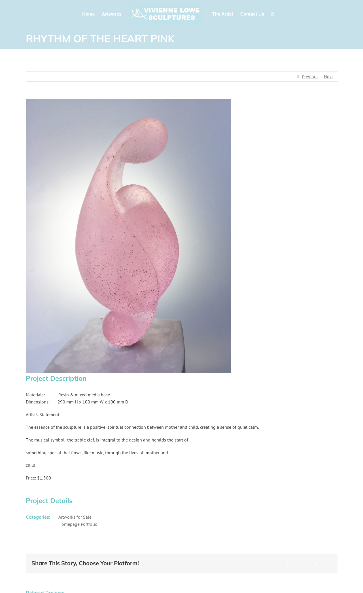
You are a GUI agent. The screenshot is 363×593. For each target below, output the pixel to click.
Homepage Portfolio (77, 524)
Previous (310, 76)
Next (328, 76)
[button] (272, 14)
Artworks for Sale (75, 517)
